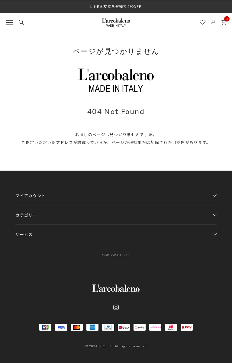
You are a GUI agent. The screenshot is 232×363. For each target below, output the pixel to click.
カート (225, 20)
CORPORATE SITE (116, 255)
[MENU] (9, 22)
